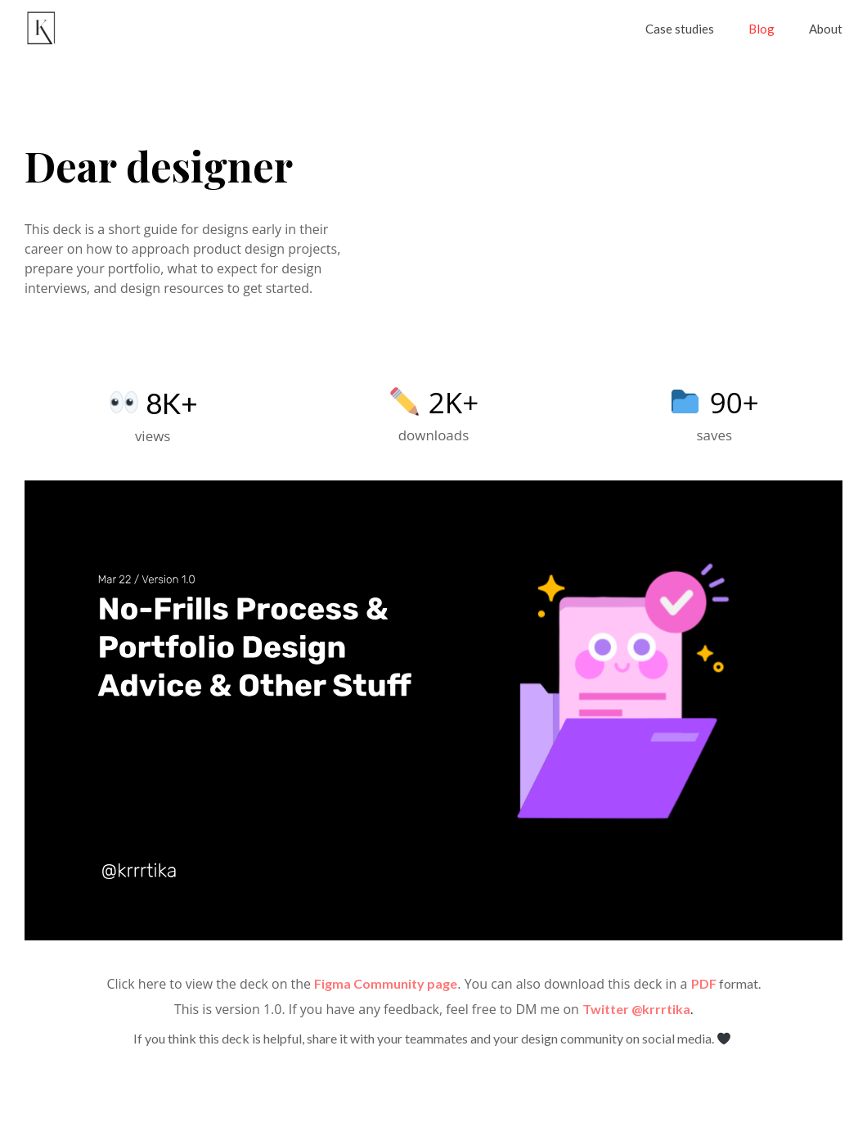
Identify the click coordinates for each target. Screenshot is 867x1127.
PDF (705, 983)
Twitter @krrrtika (636, 1009)
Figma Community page (385, 983)
